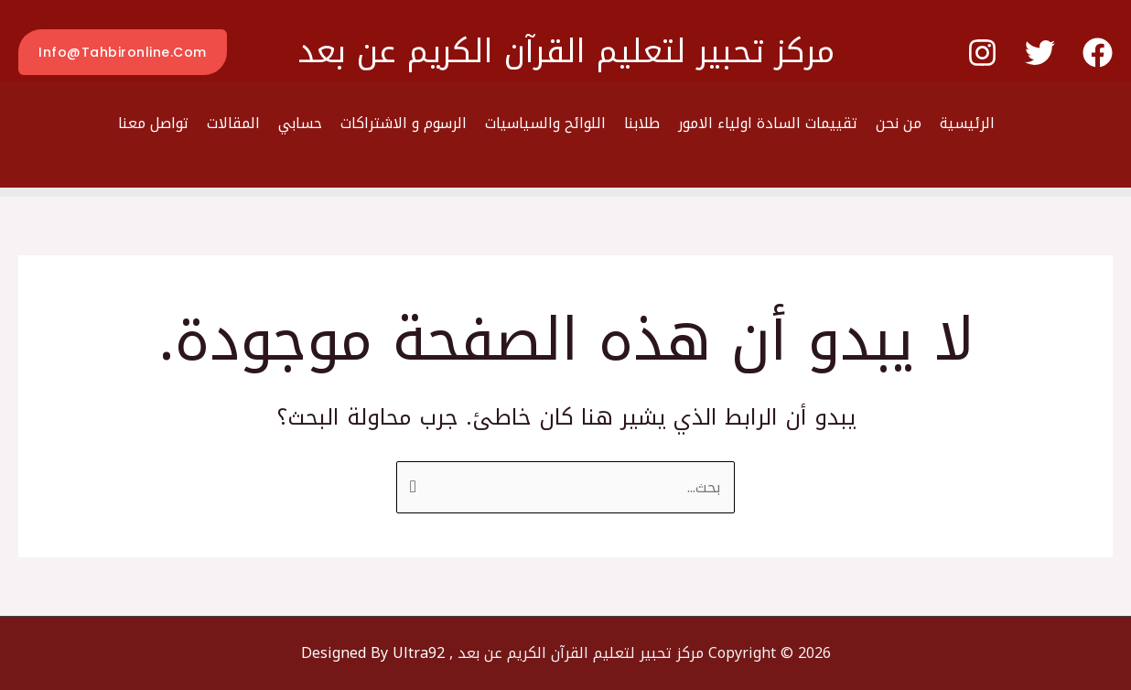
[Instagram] (982, 53)
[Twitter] (1040, 53)
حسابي (300, 123)
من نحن (898, 123)
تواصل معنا (153, 123)
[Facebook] (1098, 53)
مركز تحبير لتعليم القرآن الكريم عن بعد (566, 51)
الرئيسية (967, 123)
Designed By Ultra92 (373, 653)
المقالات (233, 123)
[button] (122, 52)
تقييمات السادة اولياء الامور (767, 123)
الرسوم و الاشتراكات (403, 123)
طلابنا (642, 123)
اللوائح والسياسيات (545, 123)
